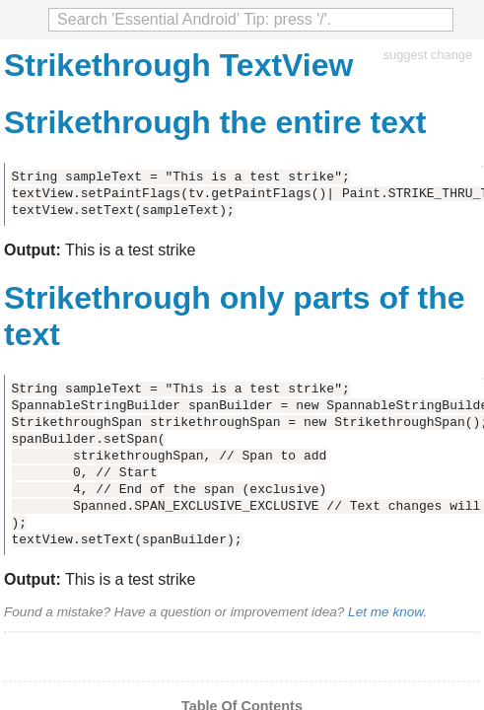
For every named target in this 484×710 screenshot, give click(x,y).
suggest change (427, 54)
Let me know (385, 611)
